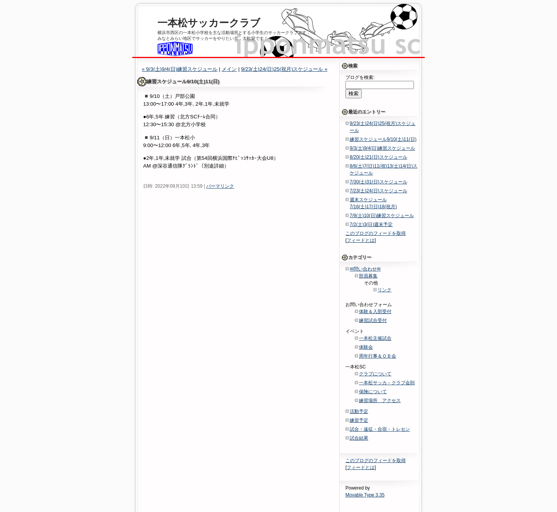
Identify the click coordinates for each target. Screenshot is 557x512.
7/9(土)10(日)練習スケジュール (382, 215)
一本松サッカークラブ (208, 23)
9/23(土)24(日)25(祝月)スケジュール (382, 127)
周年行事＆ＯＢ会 (377, 356)
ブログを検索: (359, 77)
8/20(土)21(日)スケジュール (378, 157)
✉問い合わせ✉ (365, 269)
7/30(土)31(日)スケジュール (378, 182)
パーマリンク (220, 186)
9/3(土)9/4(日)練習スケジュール (382, 148)
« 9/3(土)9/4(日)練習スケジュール (179, 69)
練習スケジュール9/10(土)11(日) (383, 139)
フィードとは (360, 240)
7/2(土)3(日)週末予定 (371, 224)
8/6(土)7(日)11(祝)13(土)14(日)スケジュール (383, 169)
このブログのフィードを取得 (375, 233)
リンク (384, 290)
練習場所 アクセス (380, 400)
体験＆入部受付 (375, 311)
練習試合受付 (373, 320)
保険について (373, 391)
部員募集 (368, 276)
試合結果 (359, 438)
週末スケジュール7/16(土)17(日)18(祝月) (373, 203)
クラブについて (375, 374)
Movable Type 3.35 (364, 495)
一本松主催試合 (375, 338)
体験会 (366, 347)
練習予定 (359, 420)
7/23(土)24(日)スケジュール (378, 190)
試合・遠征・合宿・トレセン (380, 429)
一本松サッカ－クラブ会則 (387, 382)
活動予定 (359, 411)
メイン (229, 69)
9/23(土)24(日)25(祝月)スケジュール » (284, 69)
